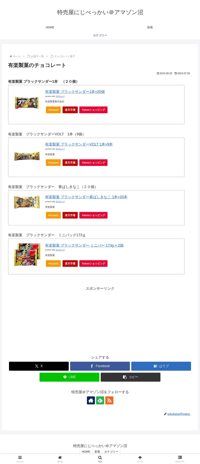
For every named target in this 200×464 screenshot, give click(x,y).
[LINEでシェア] (69, 377)
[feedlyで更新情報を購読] (100, 400)
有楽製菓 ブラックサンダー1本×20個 (75, 92)
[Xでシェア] (39, 366)
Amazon (53, 109)
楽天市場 (70, 109)
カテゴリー (111, 451)
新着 (97, 451)
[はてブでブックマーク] (161, 366)
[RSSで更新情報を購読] (109, 400)
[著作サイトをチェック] (91, 400)
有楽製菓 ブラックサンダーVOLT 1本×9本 (79, 144)
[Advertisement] (100, 320)
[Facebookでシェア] (100, 366)
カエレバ (60, 96)
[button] (130, 377)
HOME (86, 451)
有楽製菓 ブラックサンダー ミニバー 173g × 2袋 (84, 245)
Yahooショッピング (94, 110)
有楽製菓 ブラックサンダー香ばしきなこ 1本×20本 (86, 197)
